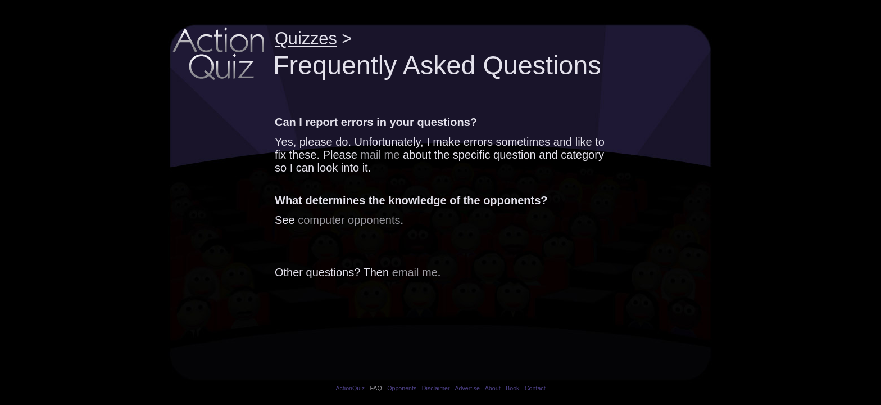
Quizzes (306, 38)
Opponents (401, 388)
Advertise (467, 388)
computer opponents (349, 220)
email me (415, 272)
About (493, 388)
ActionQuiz (350, 388)
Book (512, 388)
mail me (379, 154)
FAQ (376, 388)
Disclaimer (436, 388)
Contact (535, 388)
